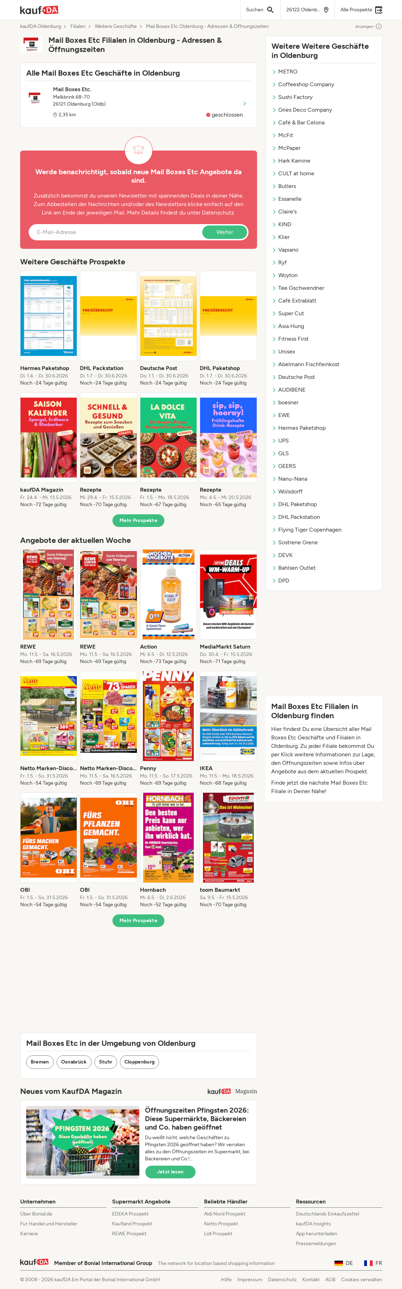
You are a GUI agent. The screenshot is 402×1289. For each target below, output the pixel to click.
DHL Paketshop (294, 504)
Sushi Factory (292, 97)
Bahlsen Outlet (294, 567)
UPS (280, 440)
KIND (281, 224)
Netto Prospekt (221, 1224)
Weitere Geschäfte (116, 26)
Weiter (224, 232)
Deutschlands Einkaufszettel (327, 1214)
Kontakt (311, 1280)
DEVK (282, 555)
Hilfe (226, 1280)
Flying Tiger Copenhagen (307, 529)
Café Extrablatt (294, 300)
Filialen (78, 26)
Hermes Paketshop (299, 427)
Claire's (284, 211)
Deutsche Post (293, 377)
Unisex (283, 351)
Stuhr (105, 1062)
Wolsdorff (287, 491)
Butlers (284, 186)
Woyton (285, 275)
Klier (281, 237)
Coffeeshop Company (303, 84)
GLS (280, 453)
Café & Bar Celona (298, 122)
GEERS (284, 466)
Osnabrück (74, 1062)
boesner (285, 402)
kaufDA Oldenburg (40, 26)
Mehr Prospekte (138, 520)
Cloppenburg (139, 1062)
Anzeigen (368, 26)
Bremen (40, 1062)
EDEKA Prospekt (130, 1214)
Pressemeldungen (316, 1244)
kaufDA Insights (313, 1224)
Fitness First (290, 338)
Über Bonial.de (36, 1214)
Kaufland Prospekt (132, 1224)
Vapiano (285, 249)
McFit (282, 135)
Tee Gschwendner (298, 288)
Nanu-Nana (289, 478)
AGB (330, 1280)
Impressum (249, 1280)
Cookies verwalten (361, 1280)
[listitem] (48, 329)
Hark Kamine (291, 160)
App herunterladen (316, 1234)
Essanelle (287, 198)
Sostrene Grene (295, 542)
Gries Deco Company (302, 109)
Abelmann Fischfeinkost (305, 364)
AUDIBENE (288, 389)
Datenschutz (218, 212)
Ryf (279, 262)
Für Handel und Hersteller (48, 1224)
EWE (281, 415)
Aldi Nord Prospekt (224, 1214)
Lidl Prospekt (218, 1234)
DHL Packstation (296, 517)
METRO (284, 71)
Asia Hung (288, 326)
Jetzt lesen (170, 1172)
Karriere (29, 1234)
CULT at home (293, 173)
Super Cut (288, 313)
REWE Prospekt (129, 1234)
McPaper (286, 148)
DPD (280, 580)
